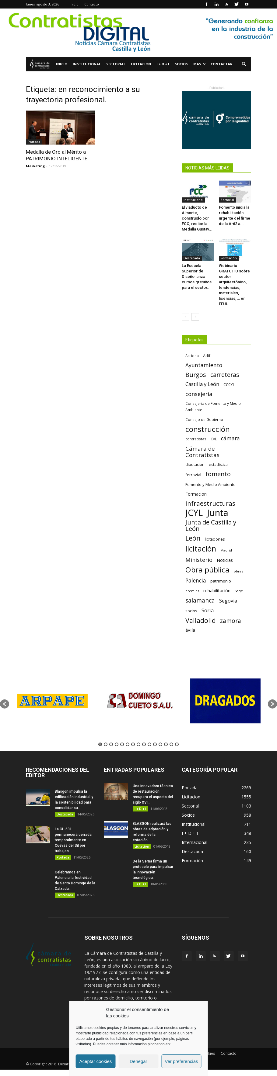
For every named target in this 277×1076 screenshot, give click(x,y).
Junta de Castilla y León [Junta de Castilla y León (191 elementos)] (210, 525)
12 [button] (160, 744)
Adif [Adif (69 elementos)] (206, 355)
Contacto (91, 4)
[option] (52, 701)
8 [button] (138, 744)
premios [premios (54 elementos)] (192, 591)
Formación (229, 258)
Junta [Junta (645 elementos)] (217, 513)
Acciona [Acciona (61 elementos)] (192, 355)
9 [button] (144, 744)
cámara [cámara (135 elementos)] (230, 438)
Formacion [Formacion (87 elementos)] (196, 494)
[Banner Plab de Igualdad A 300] (216, 120)
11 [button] (155, 744)
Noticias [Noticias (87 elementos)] (225, 560)
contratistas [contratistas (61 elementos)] (195, 438)
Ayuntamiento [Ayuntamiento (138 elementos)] (203, 365)
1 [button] (100, 744)
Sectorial (115, 64)
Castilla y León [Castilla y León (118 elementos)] (202, 384)
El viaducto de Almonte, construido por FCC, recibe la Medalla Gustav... (197, 218)
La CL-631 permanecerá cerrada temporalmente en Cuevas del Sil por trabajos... (73, 840)
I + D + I (162, 64)
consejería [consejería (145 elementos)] (198, 394)
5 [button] (122, 744)
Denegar (138, 1061)
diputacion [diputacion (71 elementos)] (195, 464)
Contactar (222, 64)
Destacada (192, 258)
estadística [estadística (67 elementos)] (218, 464)
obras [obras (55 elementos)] (238, 571)
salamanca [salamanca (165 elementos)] (200, 600)
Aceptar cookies (95, 1061)
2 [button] (105, 744)
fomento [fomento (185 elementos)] (218, 474)
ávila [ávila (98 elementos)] (190, 630)
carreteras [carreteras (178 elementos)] (224, 374)
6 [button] (127, 744)
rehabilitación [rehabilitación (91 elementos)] (216, 590)
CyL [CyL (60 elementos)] (214, 438)
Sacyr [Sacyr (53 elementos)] (239, 591)
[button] (244, 64)
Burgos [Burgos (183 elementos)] (195, 374)
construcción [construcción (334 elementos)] (207, 429)
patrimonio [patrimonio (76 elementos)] (220, 581)
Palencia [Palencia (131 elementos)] (195, 580)
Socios (181, 64)
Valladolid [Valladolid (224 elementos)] (200, 620)
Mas (199, 64)
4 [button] (116, 744)
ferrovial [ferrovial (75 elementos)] (193, 474)
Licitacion (141, 64)
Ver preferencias (181, 1061)
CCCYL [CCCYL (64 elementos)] (229, 384)
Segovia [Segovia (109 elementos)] (228, 601)
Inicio (74, 4)
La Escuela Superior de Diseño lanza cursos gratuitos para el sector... (197, 276)
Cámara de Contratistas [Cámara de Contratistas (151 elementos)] (202, 451)
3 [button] (111, 744)
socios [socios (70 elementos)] (191, 610)
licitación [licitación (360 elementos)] (200, 548)
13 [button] (166, 744)
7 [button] (133, 744)
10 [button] (149, 744)
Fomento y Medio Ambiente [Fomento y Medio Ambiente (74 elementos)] (210, 484)
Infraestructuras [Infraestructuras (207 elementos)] (210, 503)
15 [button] (177, 744)
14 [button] (171, 744)
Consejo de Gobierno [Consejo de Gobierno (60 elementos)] (204, 419)
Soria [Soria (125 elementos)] (208, 610)
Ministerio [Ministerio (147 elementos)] (198, 559)
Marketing (35, 166)
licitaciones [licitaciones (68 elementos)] (215, 539)
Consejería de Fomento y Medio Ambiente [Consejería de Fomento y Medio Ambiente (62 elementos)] (213, 406)
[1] (138, 33)
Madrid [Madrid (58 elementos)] (226, 550)
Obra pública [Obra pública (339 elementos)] (207, 569)
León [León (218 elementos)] (193, 538)
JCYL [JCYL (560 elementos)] (194, 513)
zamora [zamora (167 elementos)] (230, 620)
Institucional (87, 64)
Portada (34, 142)
